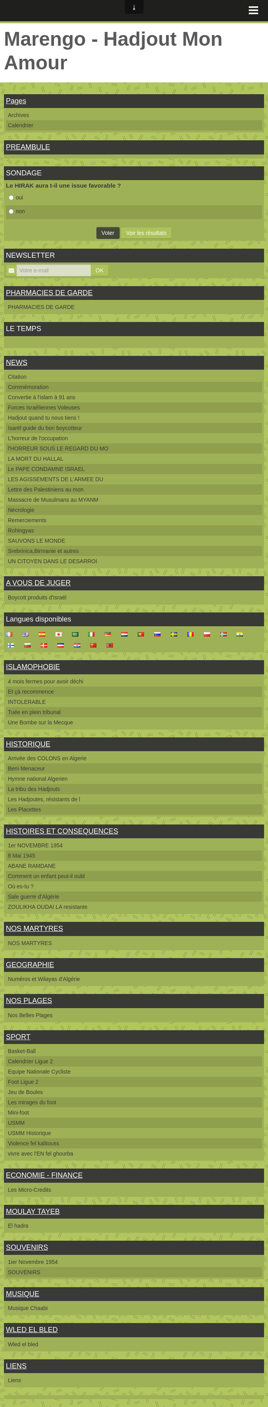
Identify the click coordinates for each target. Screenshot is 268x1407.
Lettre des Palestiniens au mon (45, 489)
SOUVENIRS (27, 1247)
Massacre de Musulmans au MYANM (53, 500)
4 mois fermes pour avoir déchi (45, 681)
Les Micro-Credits (29, 1190)
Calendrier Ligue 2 (30, 1061)
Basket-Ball (22, 1051)
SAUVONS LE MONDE (36, 541)
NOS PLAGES (29, 1001)
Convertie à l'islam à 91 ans (42, 397)
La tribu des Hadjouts (34, 789)
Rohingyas (21, 530)
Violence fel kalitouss (33, 1143)
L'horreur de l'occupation (38, 438)
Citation (17, 377)
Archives (18, 115)
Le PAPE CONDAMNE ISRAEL (46, 469)
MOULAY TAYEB (33, 1211)
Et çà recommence (31, 692)
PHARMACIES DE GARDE (49, 293)
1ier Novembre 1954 (33, 1262)
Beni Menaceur (26, 768)
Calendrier (20, 125)
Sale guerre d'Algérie (33, 896)
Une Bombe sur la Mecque (40, 722)
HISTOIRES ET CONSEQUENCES (62, 831)
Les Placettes (24, 809)
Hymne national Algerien (38, 779)
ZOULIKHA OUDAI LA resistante (47, 907)
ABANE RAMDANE (31, 866)
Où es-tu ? (20, 886)
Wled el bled (23, 1344)
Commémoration (28, 387)
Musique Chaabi (28, 1308)
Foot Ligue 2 (23, 1082)
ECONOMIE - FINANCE (44, 1175)
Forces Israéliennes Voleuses (44, 407)
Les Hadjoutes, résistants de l (44, 799)
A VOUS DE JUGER (38, 583)
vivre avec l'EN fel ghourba (40, 1153)
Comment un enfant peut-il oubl (46, 876)
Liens (14, 1380)
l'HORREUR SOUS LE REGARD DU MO (58, 448)
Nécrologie (21, 510)
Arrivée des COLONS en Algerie (47, 758)
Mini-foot (18, 1112)
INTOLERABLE (27, 702)
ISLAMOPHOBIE (33, 667)
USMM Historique (29, 1133)
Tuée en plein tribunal (34, 712)
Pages (16, 101)
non (17, 211)
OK (100, 270)
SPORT (18, 1037)
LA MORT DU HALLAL (35, 459)
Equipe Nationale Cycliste (39, 1071)
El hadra (18, 1226)
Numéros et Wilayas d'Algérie (44, 979)
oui (16, 197)
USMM (16, 1123)
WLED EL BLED (32, 1330)
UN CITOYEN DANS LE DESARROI (52, 561)
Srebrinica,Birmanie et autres (43, 551)
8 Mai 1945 (21, 855)
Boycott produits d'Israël (37, 597)
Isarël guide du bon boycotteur (45, 428)
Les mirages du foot (32, 1102)
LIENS (16, 1366)
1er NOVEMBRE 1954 (35, 845)
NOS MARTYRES (34, 928)
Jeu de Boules (25, 1092)
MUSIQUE (22, 1294)
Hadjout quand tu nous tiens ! (43, 418)
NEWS (17, 363)
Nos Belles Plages (30, 1015)
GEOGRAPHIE (30, 965)
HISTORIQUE (28, 744)
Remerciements (27, 520)
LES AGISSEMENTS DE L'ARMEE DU (55, 479)
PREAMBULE (28, 147)
